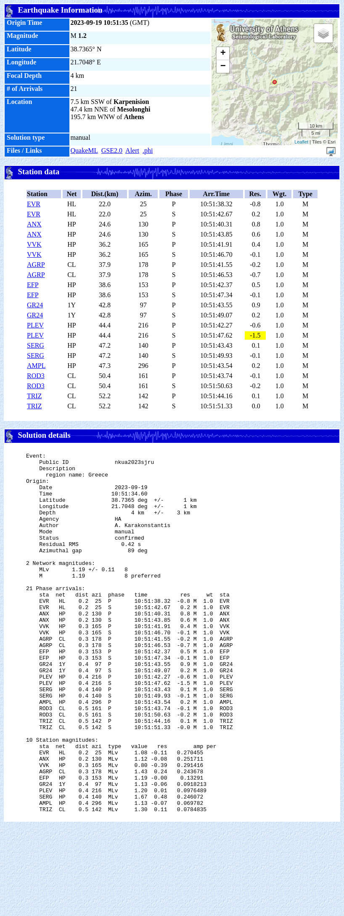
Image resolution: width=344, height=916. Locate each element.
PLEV (35, 325)
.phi (148, 150)
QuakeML (84, 150)
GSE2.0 (111, 150)
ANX (34, 224)
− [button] (223, 66)
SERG (35, 345)
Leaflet (301, 141)
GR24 (35, 305)
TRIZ (34, 395)
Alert (132, 150)
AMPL (36, 365)
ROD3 (36, 375)
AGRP (36, 264)
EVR (33, 204)
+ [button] (223, 53)
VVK (34, 244)
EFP (33, 284)
